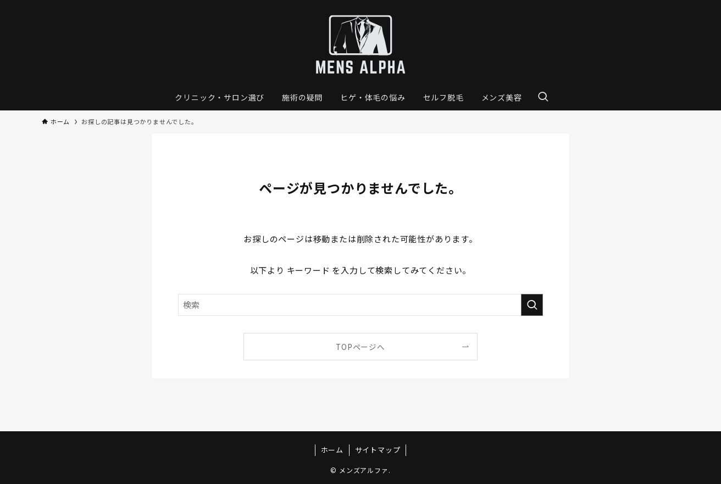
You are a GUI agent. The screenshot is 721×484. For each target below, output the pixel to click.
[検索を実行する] (532, 305)
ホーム (332, 449)
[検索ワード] (360, 305)
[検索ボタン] (543, 97)
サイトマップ (378, 449)
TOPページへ (360, 346)
